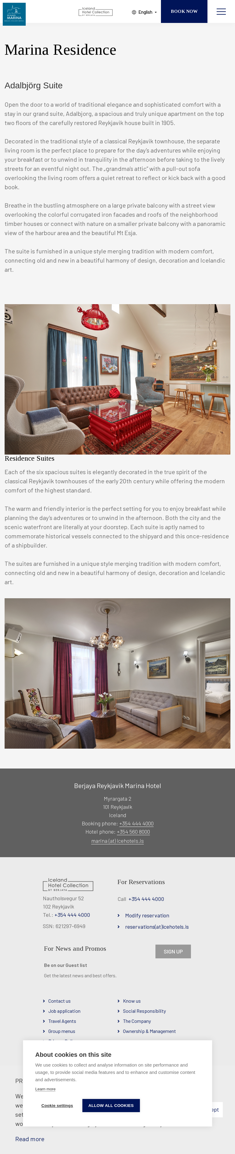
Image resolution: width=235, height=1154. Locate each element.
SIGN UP (173, 951)
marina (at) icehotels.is (117, 840)
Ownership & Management (149, 1031)
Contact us (59, 1001)
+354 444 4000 (136, 823)
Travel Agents (62, 1021)
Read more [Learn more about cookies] (29, 1138)
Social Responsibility (144, 1011)
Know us (132, 1001)
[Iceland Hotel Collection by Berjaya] (96, 11)
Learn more (45, 1089)
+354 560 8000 (133, 831)
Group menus (61, 1031)
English (145, 12)
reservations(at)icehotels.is (157, 926)
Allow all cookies (111, 1105)
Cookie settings (57, 1105)
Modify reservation (147, 915)
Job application (64, 1011)
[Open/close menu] (221, 11)
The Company (137, 1021)
